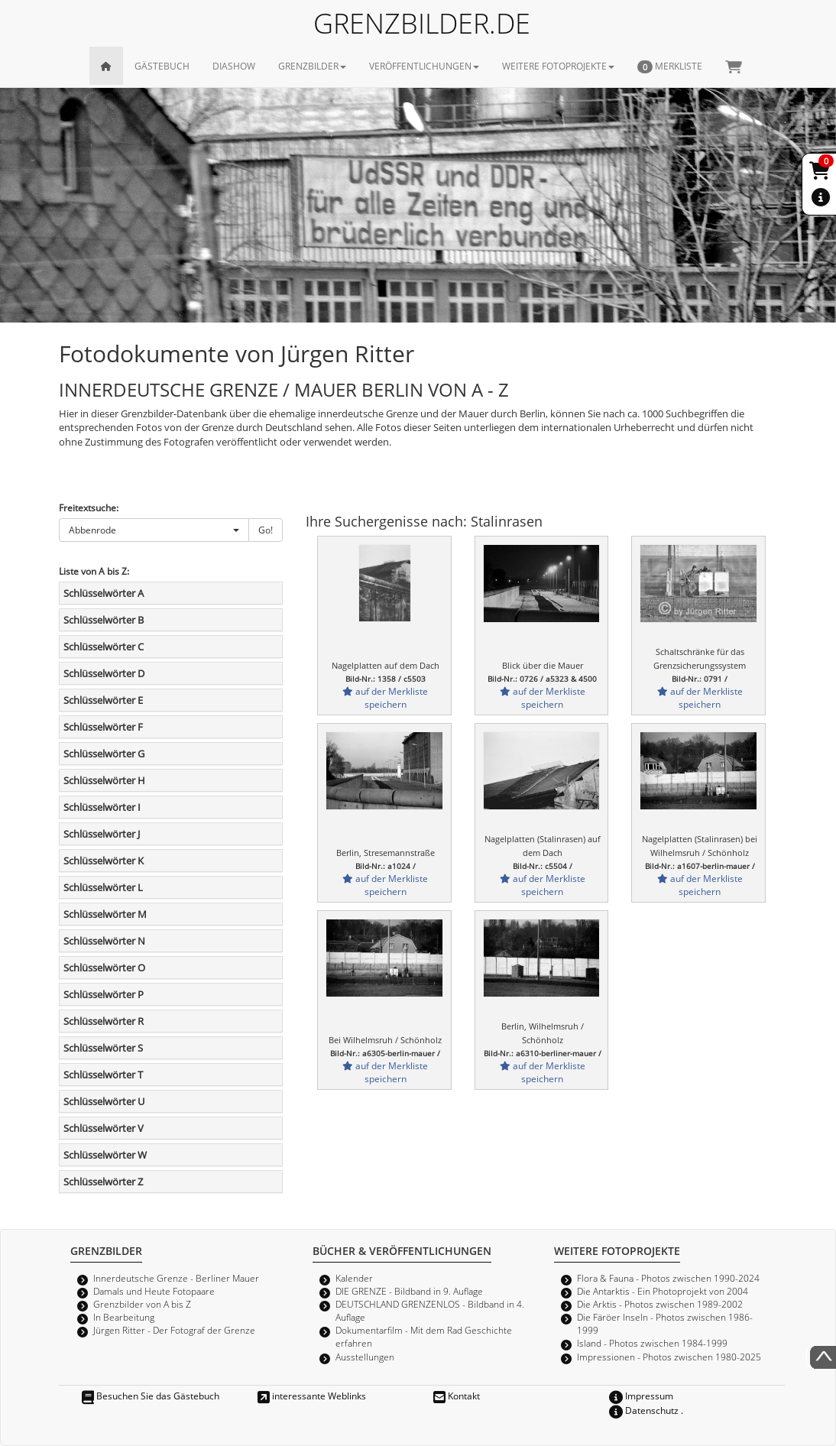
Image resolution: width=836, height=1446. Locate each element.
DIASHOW (233, 66)
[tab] (171, 593)
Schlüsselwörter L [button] (103, 887)
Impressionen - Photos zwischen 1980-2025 (669, 1356)
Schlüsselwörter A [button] (103, 593)
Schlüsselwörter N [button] (104, 941)
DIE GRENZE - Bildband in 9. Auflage (409, 1291)
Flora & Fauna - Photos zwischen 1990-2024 (668, 1278)
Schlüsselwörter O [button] (104, 967)
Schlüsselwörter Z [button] (103, 1181)
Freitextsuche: (88, 507)
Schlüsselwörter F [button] (103, 727)
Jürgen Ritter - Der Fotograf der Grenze (174, 1330)
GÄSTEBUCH (162, 66)
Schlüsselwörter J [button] (101, 834)
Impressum (641, 1395)
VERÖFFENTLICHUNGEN (424, 66)
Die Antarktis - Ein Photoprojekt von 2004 (662, 1291)
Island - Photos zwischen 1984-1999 (652, 1343)
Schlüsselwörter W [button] (105, 1155)
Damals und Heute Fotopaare (154, 1291)
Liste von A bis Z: (94, 571)
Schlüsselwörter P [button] (103, 994)
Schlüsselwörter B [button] (103, 620)
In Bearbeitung (123, 1317)
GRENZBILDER (312, 66)
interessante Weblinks (312, 1395)
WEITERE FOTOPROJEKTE (558, 66)
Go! (265, 530)
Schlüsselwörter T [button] (103, 1074)
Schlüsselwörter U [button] (103, 1101)
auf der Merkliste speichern (385, 697)
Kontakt (456, 1395)
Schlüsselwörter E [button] (103, 700)
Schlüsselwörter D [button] (103, 673)
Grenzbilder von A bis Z (142, 1304)
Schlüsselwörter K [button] (103, 860)
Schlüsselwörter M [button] (105, 914)
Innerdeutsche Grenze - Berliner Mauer (176, 1278)
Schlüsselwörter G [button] (103, 753)
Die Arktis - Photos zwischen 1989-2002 (660, 1304)
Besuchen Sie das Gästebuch (150, 1395)
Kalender (354, 1278)
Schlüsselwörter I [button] (102, 807)
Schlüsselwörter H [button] (104, 780)
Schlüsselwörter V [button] (103, 1128)
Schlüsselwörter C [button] (103, 646)
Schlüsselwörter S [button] (103, 1048)
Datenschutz (644, 1410)
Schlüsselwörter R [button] (103, 1021)
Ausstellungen (364, 1356)
